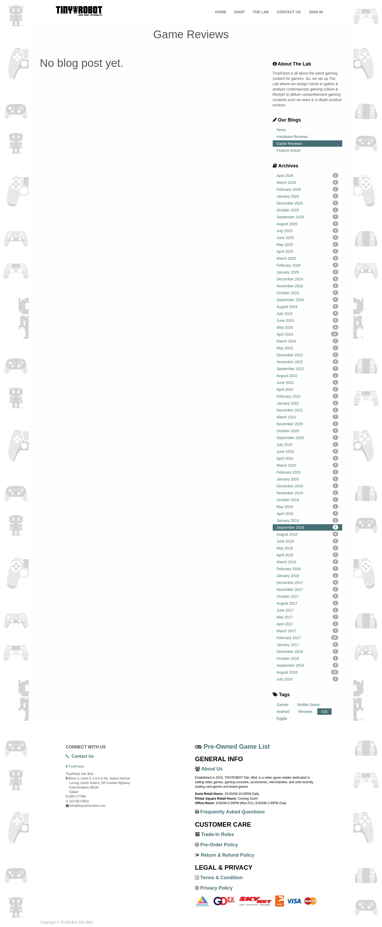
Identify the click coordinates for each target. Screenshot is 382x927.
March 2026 (307, 182)
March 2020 (307, 465)
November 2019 (307, 492)
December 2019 (307, 485)
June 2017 (307, 610)
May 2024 (307, 327)
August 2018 (307, 534)
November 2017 (307, 589)
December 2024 (307, 278)
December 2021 (307, 410)
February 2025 (307, 265)
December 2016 (307, 651)
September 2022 (307, 368)
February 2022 (307, 396)
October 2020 (307, 430)
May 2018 (307, 547)
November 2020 (307, 423)
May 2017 (307, 616)
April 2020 (307, 458)
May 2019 (307, 506)
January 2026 (307, 196)
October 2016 (307, 658)
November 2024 (307, 285)
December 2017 (307, 582)
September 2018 (307, 527)
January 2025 (307, 272)
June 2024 (307, 320)
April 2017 (307, 623)
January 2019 (307, 520)
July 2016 (307, 679)
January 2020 (307, 479)
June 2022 (307, 382)
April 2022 (307, 389)
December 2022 (307, 354)
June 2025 (307, 237)
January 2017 (307, 644)
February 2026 (307, 189)
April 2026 (307, 175)
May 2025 (307, 244)
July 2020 (307, 444)
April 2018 (307, 554)
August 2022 (307, 375)
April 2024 (307, 334)
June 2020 (307, 451)
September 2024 (307, 299)
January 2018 (307, 575)
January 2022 (307, 403)
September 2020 (307, 437)
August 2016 (307, 672)
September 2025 (307, 216)
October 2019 (307, 499)
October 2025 (307, 209)
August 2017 (307, 603)
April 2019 (307, 513)
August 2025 (307, 223)
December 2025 (307, 203)
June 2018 (307, 541)
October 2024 (307, 292)
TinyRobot (76, 766)
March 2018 (307, 561)
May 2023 (307, 347)
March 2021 (307, 416)
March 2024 (307, 341)
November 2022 (307, 361)
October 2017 (307, 596)
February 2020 (307, 472)
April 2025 (307, 251)
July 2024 (307, 313)
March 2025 (307, 258)
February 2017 (307, 637)
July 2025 (307, 230)
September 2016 (307, 665)
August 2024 (307, 306)
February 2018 (307, 568)
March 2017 (307, 630)
